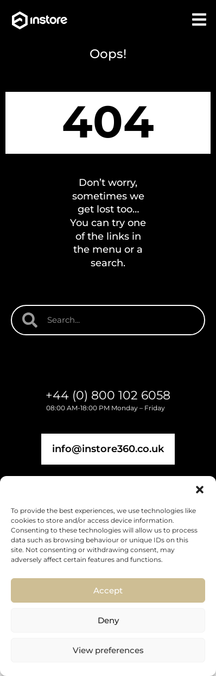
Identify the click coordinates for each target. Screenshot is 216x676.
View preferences (108, 650)
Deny (108, 620)
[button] (199, 489)
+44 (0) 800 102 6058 (108, 395)
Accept (108, 590)
